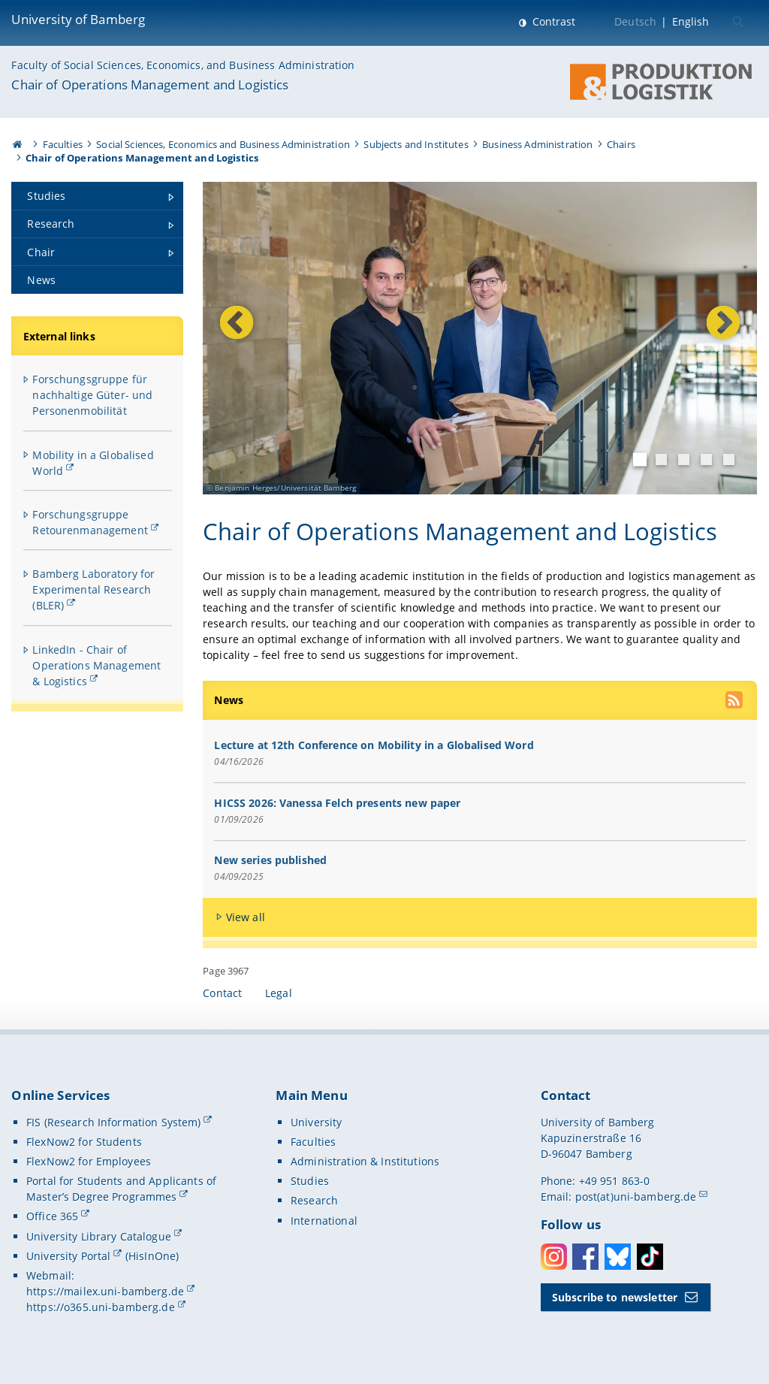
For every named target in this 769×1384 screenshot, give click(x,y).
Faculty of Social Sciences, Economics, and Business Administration (182, 65)
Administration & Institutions (365, 1161)
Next (703, 339)
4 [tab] (706, 460)
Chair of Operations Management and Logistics (149, 84)
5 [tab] (728, 460)
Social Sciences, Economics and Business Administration (223, 144)
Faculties (63, 144)
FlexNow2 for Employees (88, 1161)
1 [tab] (640, 460)
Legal (278, 993)
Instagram (554, 1256)
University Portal (68, 1256)
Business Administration (537, 144)
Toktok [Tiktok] (650, 1256)
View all (245, 917)
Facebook (585, 1256)
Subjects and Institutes (415, 144)
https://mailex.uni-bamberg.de (105, 1291)
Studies (310, 1181)
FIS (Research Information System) (113, 1122)
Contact (222, 993)
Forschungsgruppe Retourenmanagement (90, 522)
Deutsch (635, 21)
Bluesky (618, 1256)
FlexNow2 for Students (84, 1142)
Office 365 (52, 1216)
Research (314, 1200)
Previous (253, 339)
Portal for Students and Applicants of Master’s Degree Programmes (121, 1189)
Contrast (552, 21)
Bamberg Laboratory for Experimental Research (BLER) (93, 589)
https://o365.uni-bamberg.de (100, 1307)
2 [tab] (661, 460)
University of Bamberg (78, 19)
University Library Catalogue (98, 1236)
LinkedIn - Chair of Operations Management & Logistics (96, 665)
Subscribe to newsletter (614, 1297)
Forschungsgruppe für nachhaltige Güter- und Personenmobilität (92, 395)
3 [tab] (683, 460)
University (316, 1122)
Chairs (621, 144)
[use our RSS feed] (735, 701)
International (324, 1220)
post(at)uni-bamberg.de (636, 1196)
